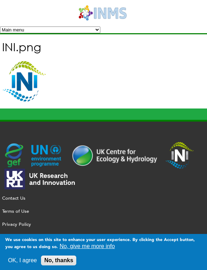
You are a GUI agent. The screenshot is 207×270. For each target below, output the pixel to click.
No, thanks (58, 262)
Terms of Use (15, 211)
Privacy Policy (16, 224)
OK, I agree (22, 262)
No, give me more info (87, 248)
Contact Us (13, 198)
